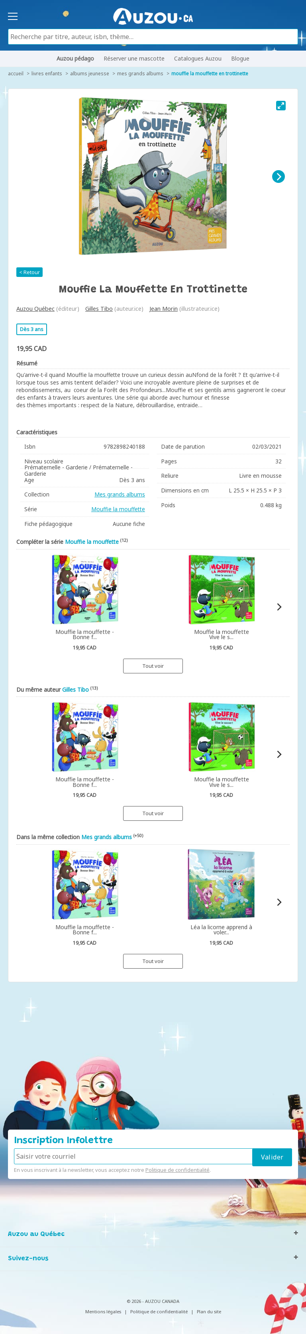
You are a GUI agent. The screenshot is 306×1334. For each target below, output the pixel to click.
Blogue (240, 58)
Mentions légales (103, 1311)
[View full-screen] (281, 105)
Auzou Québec (35, 308)
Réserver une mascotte (134, 58)
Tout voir (153, 665)
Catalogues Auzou (198, 58)
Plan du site (209, 1311)
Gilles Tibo (99, 308)
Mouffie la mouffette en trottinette (209, 73)
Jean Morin (163, 308)
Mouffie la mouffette (118, 509)
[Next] (278, 176)
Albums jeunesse (89, 73)
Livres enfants (46, 73)
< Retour (29, 272)
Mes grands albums (140, 73)
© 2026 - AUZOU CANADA (153, 1301)
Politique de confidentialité (177, 1169)
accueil (16, 73)
